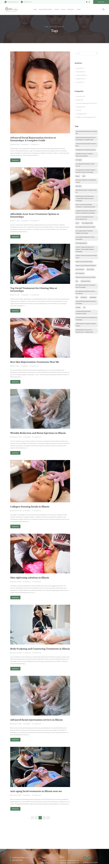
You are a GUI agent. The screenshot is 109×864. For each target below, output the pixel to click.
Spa (77, 110)
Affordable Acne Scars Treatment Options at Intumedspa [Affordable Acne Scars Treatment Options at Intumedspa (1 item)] (84, 155)
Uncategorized (80, 114)
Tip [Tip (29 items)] (84, 307)
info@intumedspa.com (13, 2)
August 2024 (79, 79)
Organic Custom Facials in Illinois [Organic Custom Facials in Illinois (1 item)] (84, 261)
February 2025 (80, 75)
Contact (44, 860)
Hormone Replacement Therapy (85, 103)
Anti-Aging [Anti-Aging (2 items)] (78, 160)
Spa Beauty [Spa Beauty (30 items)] (84, 297)
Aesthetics (25, 144)
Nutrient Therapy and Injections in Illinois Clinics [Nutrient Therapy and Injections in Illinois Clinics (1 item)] (86, 256)
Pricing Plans (45, 863)
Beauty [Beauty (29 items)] (77, 176)
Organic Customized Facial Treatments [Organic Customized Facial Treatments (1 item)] (86, 265)
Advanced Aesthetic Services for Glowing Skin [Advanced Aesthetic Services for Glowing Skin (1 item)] (86, 132)
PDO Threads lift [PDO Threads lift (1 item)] (80, 273)
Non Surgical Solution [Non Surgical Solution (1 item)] (81, 243)
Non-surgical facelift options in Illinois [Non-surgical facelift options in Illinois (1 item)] (85, 227)
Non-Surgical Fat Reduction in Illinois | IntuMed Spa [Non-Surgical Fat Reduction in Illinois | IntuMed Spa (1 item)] (85, 238)
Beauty (78, 100)
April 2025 (79, 68)
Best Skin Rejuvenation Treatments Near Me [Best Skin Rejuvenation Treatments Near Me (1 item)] (86, 191)
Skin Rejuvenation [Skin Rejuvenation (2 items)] (85, 281)
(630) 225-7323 (28, 2)
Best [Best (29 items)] (84, 176)
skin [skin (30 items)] (77, 281)
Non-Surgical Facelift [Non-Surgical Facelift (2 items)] (87, 223)
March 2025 (79, 72)
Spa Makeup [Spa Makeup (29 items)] (93, 297)
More (79, 9)
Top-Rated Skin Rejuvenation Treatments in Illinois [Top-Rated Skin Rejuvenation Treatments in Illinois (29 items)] (83, 312)
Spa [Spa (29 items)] (77, 297)
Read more (15, 160)
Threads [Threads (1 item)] (78, 307)
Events (56, 9)
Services (70, 9)
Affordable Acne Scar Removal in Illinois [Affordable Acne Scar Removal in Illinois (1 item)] (86, 150)
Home (35, 9)
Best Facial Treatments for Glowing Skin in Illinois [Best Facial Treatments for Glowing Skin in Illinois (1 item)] (86, 181)
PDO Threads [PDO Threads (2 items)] (90, 269)
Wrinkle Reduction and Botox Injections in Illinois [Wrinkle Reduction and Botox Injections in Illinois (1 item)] (86, 325)
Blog (63, 9)
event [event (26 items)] (77, 223)
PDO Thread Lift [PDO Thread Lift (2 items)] (80, 269)
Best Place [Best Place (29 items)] (78, 186)
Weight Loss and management (84, 117)
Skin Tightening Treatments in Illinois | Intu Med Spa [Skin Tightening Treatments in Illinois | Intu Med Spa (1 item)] (85, 292)
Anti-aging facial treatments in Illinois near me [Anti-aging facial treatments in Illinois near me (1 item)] (85, 165)
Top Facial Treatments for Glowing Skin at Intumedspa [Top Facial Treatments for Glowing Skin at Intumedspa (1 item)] (86, 318)
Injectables (79, 107)
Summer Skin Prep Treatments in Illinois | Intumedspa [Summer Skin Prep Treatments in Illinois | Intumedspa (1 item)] (86, 302)
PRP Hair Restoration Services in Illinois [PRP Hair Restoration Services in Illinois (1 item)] (85, 277)
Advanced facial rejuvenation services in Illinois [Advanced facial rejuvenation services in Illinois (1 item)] (86, 145)
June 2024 (79, 82)
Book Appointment (45, 9)
